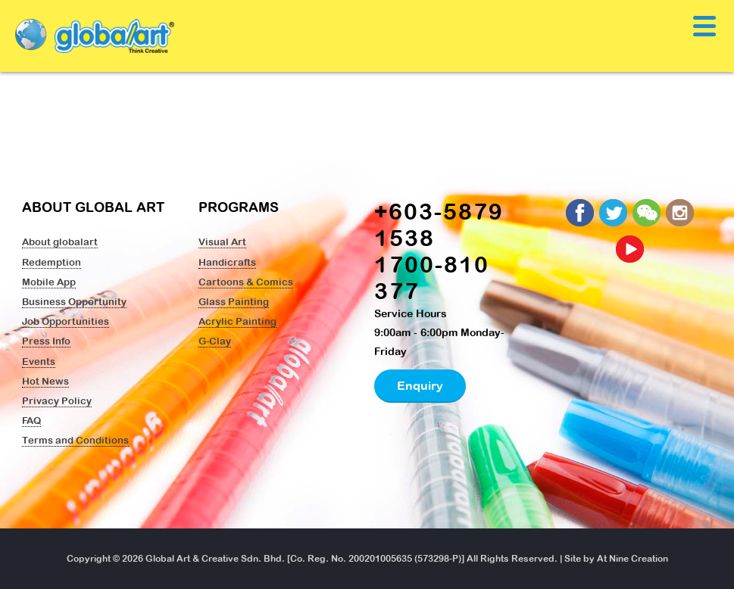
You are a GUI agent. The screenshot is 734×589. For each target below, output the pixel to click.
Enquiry (420, 385)
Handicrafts (227, 262)
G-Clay (214, 341)
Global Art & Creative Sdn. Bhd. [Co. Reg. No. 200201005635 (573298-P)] (304, 558)
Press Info (46, 341)
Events (38, 361)
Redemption (51, 262)
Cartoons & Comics (245, 282)
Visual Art (222, 241)
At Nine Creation (632, 558)
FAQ (31, 420)
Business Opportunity (74, 301)
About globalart (60, 241)
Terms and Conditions (75, 440)
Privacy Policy (57, 400)
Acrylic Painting (237, 321)
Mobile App (49, 282)
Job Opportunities (65, 321)
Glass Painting (233, 301)
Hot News (45, 381)
